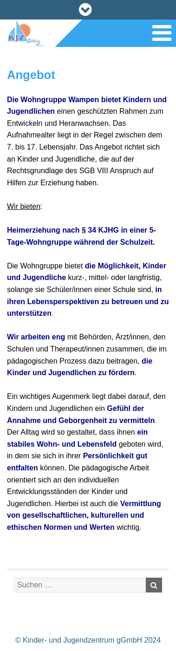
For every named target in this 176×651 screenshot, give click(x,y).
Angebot (31, 74)
